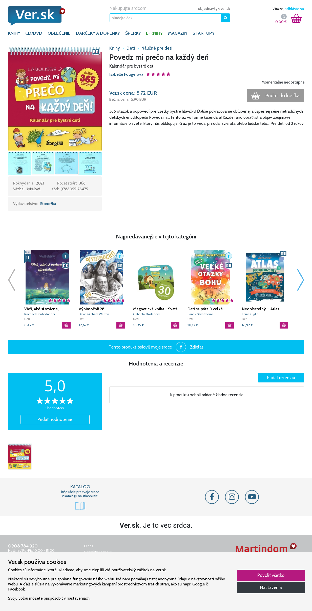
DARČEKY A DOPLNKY (98, 33)
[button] (55, 97)
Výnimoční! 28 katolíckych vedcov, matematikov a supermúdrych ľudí (96, 309)
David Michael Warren (94, 314)
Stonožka (48, 203)
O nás (88, 546)
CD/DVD (33, 33)
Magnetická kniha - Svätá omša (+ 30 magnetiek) (155, 309)
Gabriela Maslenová (146, 314)
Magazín (177, 33)
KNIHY (14, 33)
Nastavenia (271, 587)
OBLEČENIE (59, 33)
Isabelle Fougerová (126, 74)
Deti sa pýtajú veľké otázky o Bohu (205, 309)
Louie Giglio (250, 314)
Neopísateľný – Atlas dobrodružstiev (260, 309)
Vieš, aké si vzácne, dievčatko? (41, 309)
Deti (27, 319)
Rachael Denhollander (39, 314)
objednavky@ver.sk (214, 8)
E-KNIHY (154, 33)
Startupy (204, 33)
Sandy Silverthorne (201, 314)
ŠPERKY (133, 33)
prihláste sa (294, 9)
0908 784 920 (23, 546)
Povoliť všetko (270, 575)
